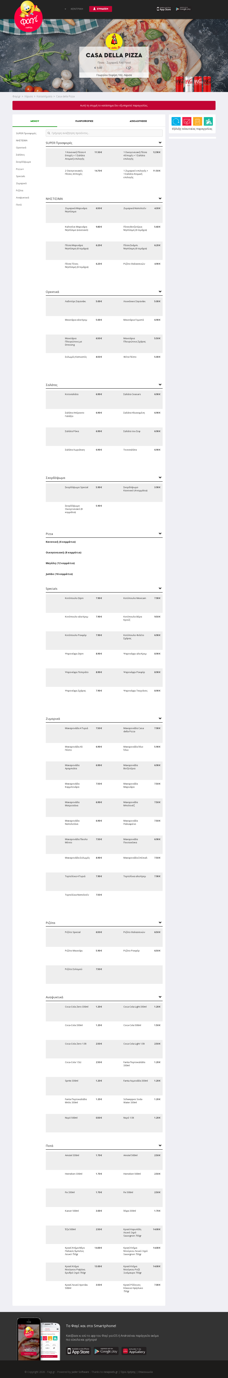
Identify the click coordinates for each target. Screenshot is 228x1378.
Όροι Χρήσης (128, 1372)
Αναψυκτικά (22, 197)
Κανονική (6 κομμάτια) (61, 541)
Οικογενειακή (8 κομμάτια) (63, 552)
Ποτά (19, 204)
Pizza (20, 169)
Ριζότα (19, 190)
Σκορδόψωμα (23, 161)
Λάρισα (28, 96)
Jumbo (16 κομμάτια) (59, 574)
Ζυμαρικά (21, 183)
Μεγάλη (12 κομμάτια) (60, 563)
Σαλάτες (20, 154)
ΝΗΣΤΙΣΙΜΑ (21, 140)
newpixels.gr (111, 1372)
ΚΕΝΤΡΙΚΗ (77, 8)
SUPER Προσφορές (26, 133)
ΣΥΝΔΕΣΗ (100, 8)
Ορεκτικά (21, 147)
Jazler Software (80, 1372)
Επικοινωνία (145, 1372)
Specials (20, 176)
